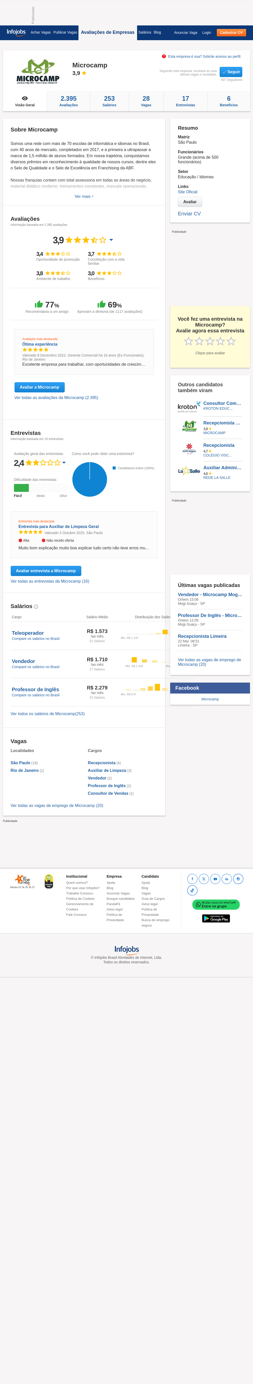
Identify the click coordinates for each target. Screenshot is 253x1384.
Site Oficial (187, 192)
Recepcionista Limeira (222, 422)
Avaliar (190, 202)
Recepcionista (101, 763)
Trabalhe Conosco (79, 893)
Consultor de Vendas (108, 793)
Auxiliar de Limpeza (107, 770)
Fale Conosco (76, 915)
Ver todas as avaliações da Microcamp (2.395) (56, 397)
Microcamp (214, 433)
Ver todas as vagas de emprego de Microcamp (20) (57, 805)
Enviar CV (189, 213)
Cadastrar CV (231, 33)
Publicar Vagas (65, 32)
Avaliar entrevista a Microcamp (46, 571)
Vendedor (97, 778)
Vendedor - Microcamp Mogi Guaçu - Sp (210, 594)
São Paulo (20, 763)
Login (206, 33)
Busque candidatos (121, 899)
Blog (157, 32)
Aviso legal (115, 909)
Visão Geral (25, 101)
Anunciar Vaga (185, 33)
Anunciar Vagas (118, 893)
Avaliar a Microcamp (39, 387)
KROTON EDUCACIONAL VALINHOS (219, 408)
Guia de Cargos (153, 899)
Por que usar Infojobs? (83, 888)
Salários (144, 32)
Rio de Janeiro (25, 770)
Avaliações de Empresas (108, 32)
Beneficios (229, 101)
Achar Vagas (41, 32)
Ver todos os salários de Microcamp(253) (48, 714)
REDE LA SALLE (217, 478)
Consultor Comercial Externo (222, 403)
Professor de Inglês (107, 786)
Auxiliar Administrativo (222, 467)
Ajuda (111, 883)
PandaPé (114, 904)
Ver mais (84, 196)
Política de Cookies (80, 899)
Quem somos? (77, 883)
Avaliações (68, 101)
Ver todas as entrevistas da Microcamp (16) (50, 581)
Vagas (146, 101)
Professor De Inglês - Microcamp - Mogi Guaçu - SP (210, 615)
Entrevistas (185, 101)
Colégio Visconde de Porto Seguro (219, 455)
